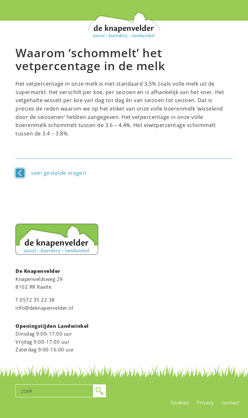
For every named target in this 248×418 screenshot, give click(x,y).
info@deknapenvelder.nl (44, 308)
